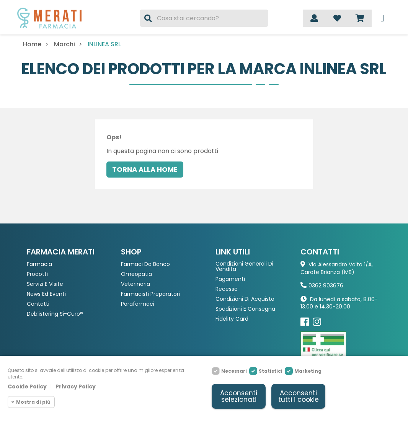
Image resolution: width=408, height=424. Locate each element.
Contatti (38, 304)
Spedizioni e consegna (245, 309)
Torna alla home (145, 169)
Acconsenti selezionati (238, 396)
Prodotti (37, 274)
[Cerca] (204, 18)
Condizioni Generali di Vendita (244, 266)
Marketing (308, 371)
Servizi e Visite (45, 284)
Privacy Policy (75, 386)
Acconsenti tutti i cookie (298, 396)
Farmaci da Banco (145, 264)
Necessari (234, 371)
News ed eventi (46, 294)
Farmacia (39, 264)
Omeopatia (136, 274)
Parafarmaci (137, 304)
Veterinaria (135, 284)
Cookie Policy (27, 386)
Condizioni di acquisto (244, 299)
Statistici (270, 371)
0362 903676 (325, 285)
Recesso (226, 289)
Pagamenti (230, 279)
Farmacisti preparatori (150, 294)
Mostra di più (33, 402)
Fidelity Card (231, 319)
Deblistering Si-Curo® (55, 314)
